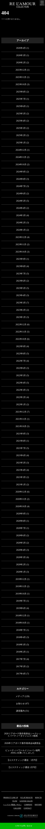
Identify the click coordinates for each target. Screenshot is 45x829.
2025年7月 (21, 99)
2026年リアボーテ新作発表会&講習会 (22, 743)
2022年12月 (21, 324)
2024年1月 (21, 230)
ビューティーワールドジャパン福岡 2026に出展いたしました (22, 751)
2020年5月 (21, 543)
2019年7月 (21, 601)
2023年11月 (21, 244)
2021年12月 (21, 412)
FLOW (14, 801)
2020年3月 (21, 557)
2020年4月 (21, 550)
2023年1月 (21, 317)
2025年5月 (21, 113)
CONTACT (27, 808)
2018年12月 (21, 615)
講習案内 (20, 711)
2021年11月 (21, 419)
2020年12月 (21, 492)
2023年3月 (21, 302)
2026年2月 (21, 62)
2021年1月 (21, 484)
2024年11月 (21, 157)
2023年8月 (21, 266)
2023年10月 (21, 252)
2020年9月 (21, 513)
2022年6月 (21, 368)
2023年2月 (21, 310)
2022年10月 (21, 339)
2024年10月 (21, 164)
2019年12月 (21, 579)
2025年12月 (21, 70)
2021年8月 (21, 441)
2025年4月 (21, 121)
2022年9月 (21, 346)
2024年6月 (21, 193)
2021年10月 (21, 426)
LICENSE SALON (26, 801)
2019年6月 (21, 608)
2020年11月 (21, 499)
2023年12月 (21, 237)
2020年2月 (21, 564)
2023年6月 (21, 281)
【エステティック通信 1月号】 (22, 767)
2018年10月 (21, 623)
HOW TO (38, 798)
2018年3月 (21, 644)
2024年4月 (21, 208)
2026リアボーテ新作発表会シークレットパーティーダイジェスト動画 (22, 734)
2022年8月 (21, 353)
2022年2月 (21, 397)
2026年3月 (21, 55)
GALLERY (17, 808)
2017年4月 (21, 673)
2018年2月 (21, 652)
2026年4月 (21, 48)
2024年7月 (21, 186)
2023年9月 (21, 259)
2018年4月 (21, 637)
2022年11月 (21, 332)
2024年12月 (21, 150)
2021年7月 (21, 448)
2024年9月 (21, 171)
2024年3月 (21, 215)
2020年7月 (21, 528)
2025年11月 (21, 77)
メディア (20, 696)
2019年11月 (21, 586)
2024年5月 (21, 201)
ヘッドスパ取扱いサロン (12, 805)
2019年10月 (21, 593)
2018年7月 (21, 630)
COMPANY (28, 805)
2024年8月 (21, 179)
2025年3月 (21, 128)
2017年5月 (21, 666)
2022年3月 (21, 390)
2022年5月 (21, 375)
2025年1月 (21, 142)
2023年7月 (21, 273)
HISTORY (38, 805)
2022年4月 (21, 383)
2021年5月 (21, 463)
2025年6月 (21, 106)
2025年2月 (21, 135)
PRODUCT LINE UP (10, 798)
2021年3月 (21, 477)
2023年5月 (21, 288)
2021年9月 (21, 433)
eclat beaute (26, 798)
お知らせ (20, 703)
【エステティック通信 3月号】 (22, 760)
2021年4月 (21, 470)
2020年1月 (21, 572)
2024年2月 (21, 222)
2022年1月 (21, 404)
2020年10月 (21, 506)
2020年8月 (21, 521)
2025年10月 (21, 84)
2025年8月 (21, 92)
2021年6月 (21, 455)
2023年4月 (21, 295)
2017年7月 (21, 659)
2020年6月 (21, 535)
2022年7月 (21, 361)
